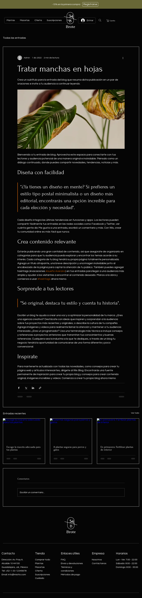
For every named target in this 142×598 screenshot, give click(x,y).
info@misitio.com (17, 574)
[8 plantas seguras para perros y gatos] (71, 430)
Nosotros (97, 559)
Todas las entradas (14, 38)
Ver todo (135, 413)
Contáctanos (99, 563)
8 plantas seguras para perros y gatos (70, 448)
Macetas (40, 567)
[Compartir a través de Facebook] (18, 387)
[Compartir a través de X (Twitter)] (25, 387)
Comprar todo (42, 559)
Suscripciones (42, 574)
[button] (112, 20)
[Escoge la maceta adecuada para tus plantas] (24, 430)
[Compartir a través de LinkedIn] (33, 387)
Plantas (39, 563)
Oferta (38, 571)
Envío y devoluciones (72, 563)
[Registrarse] (90, 4)
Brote (70, 26)
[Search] (100, 20)
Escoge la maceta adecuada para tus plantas (23, 448)
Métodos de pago (70, 574)
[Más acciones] (123, 58)
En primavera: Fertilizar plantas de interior (117, 448)
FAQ (63, 559)
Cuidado (39, 578)
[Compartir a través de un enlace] (40, 387)
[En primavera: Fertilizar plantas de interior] (118, 430)
